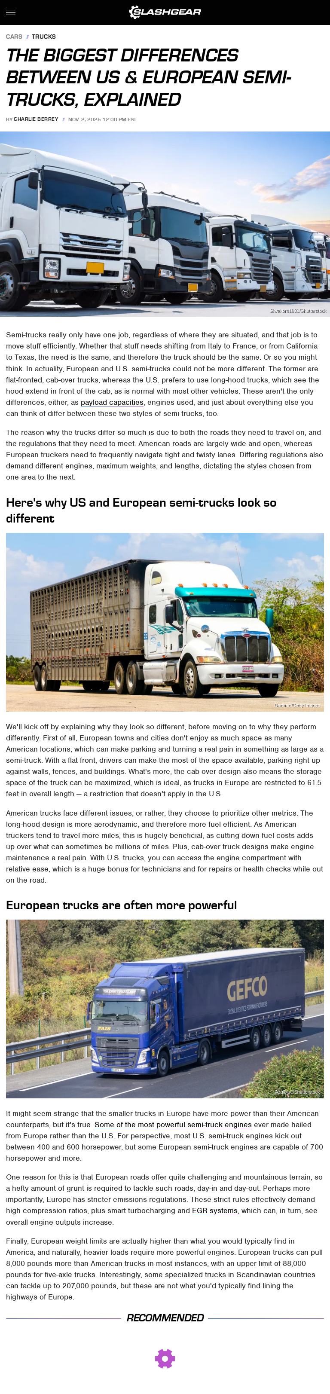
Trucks (44, 37)
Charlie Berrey (36, 119)
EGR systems (215, 1210)
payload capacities (112, 402)
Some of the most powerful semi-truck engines (173, 1124)
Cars (14, 37)
